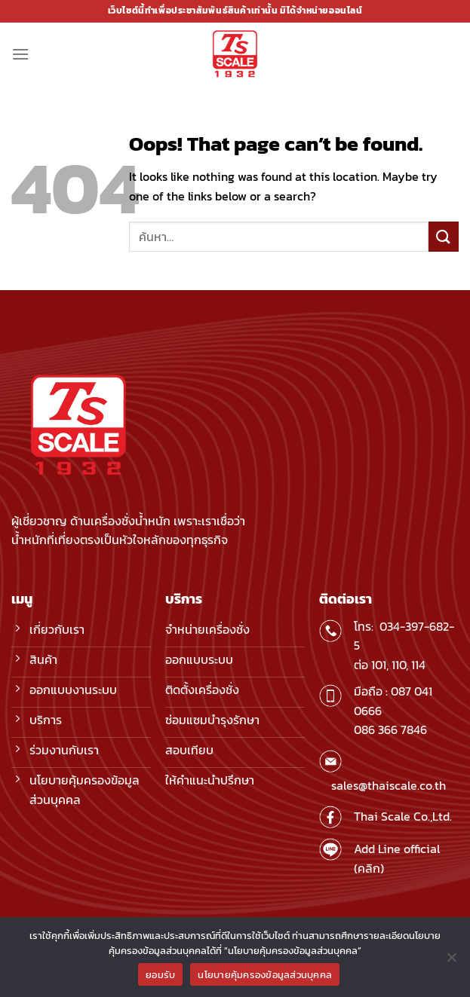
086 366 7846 (390, 729)
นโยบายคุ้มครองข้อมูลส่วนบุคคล (265, 975)
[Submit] (444, 236)
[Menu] (20, 53)
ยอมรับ (160, 975)
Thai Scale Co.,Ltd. (403, 816)
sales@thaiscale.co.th (388, 785)
